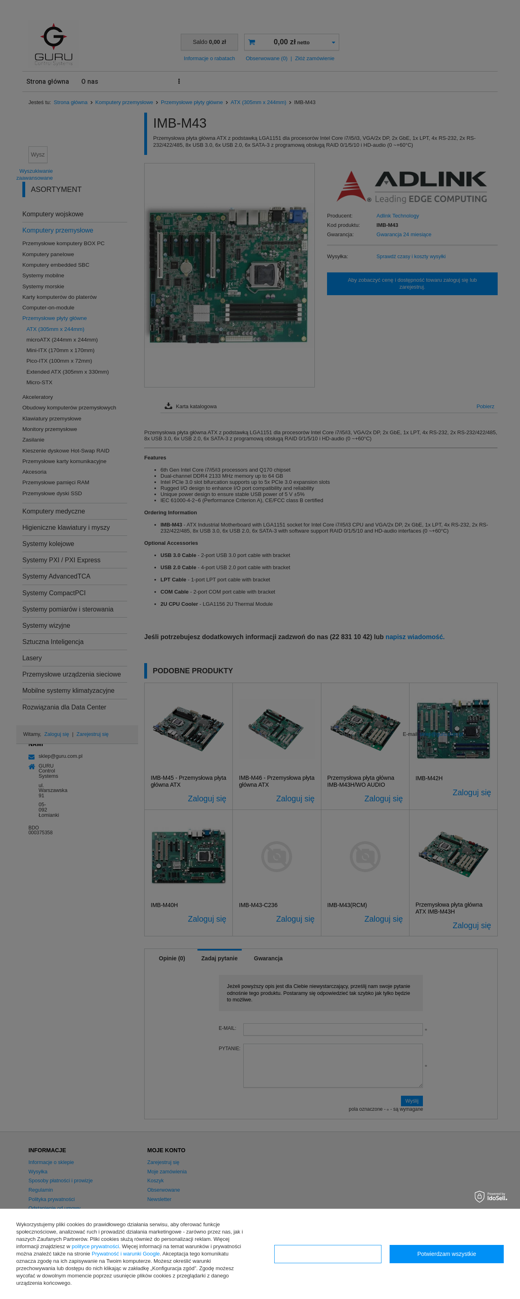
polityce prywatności (95, 1246)
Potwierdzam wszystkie (446, 1254)
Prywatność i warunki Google (126, 1254)
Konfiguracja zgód (328, 1254)
